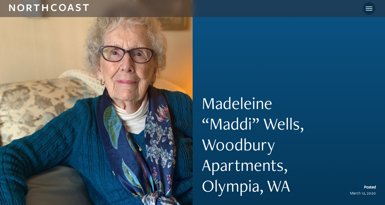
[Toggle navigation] (369, 8)
